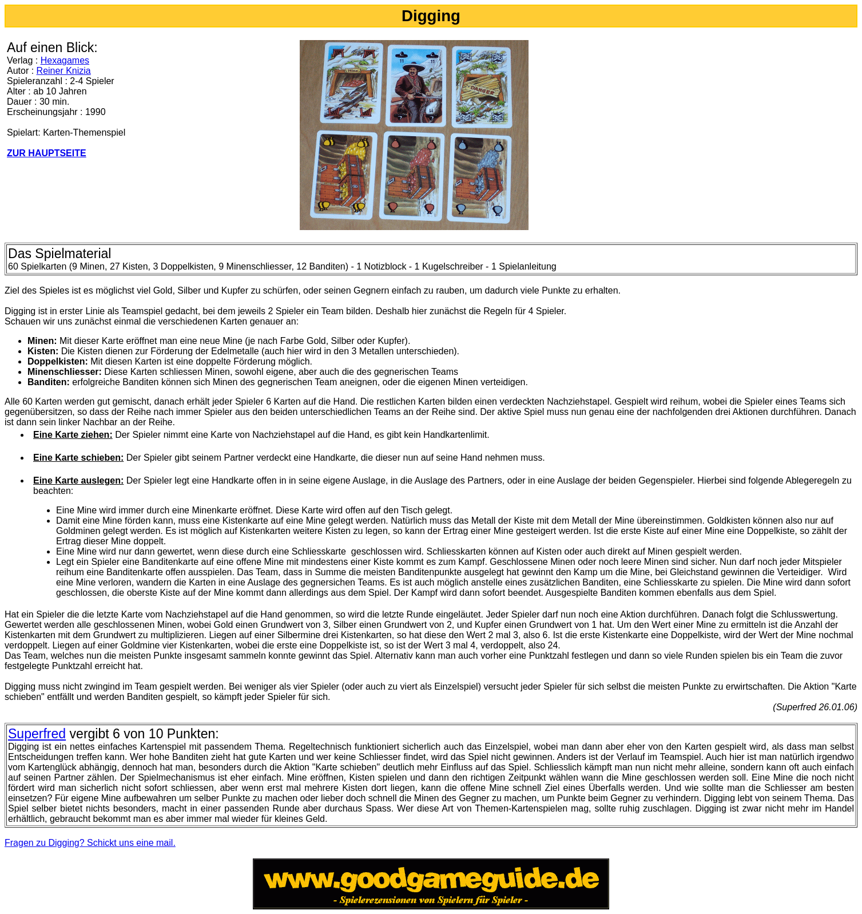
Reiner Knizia (64, 71)
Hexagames (65, 60)
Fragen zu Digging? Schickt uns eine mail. (90, 843)
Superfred (37, 733)
